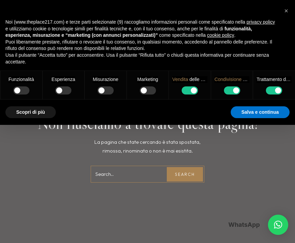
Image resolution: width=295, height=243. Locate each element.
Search (185, 174)
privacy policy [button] (261, 22)
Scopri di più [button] (30, 112)
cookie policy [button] (220, 35)
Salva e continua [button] (260, 112)
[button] (278, 225)
